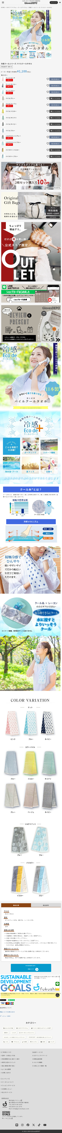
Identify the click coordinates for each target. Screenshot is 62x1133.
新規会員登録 (38, 1059)
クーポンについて (8, 1082)
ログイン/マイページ (40, 1055)
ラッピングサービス (8, 1085)
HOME (3, 7)
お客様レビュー (7, 1089)
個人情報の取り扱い (8, 1066)
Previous (12, 30)
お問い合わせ (6, 1073)
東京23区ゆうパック (9, 1062)
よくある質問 (6, 1069)
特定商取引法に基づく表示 (11, 1059)
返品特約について (6, 1008)
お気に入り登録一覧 (40, 1066)
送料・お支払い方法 (8, 1055)
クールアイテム (22, 7)
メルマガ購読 (38, 1062)
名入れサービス (7, 1092)
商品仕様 (16, 905)
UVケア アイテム (11, 7)
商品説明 (46, 905)
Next (49, 30)
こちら (10, 1118)
